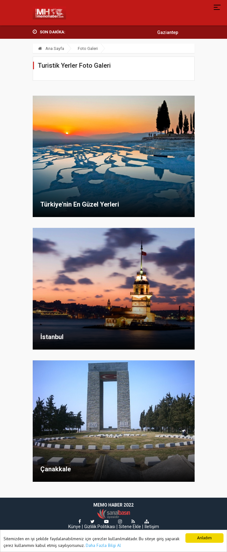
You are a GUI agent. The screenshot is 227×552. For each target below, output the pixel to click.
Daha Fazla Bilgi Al (103, 546)
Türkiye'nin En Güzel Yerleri (79, 204)
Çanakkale (55, 469)
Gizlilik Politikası (99, 526)
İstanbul (51, 337)
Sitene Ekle (130, 526)
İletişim (151, 526)
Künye (74, 526)
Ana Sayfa (51, 48)
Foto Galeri (88, 48)
